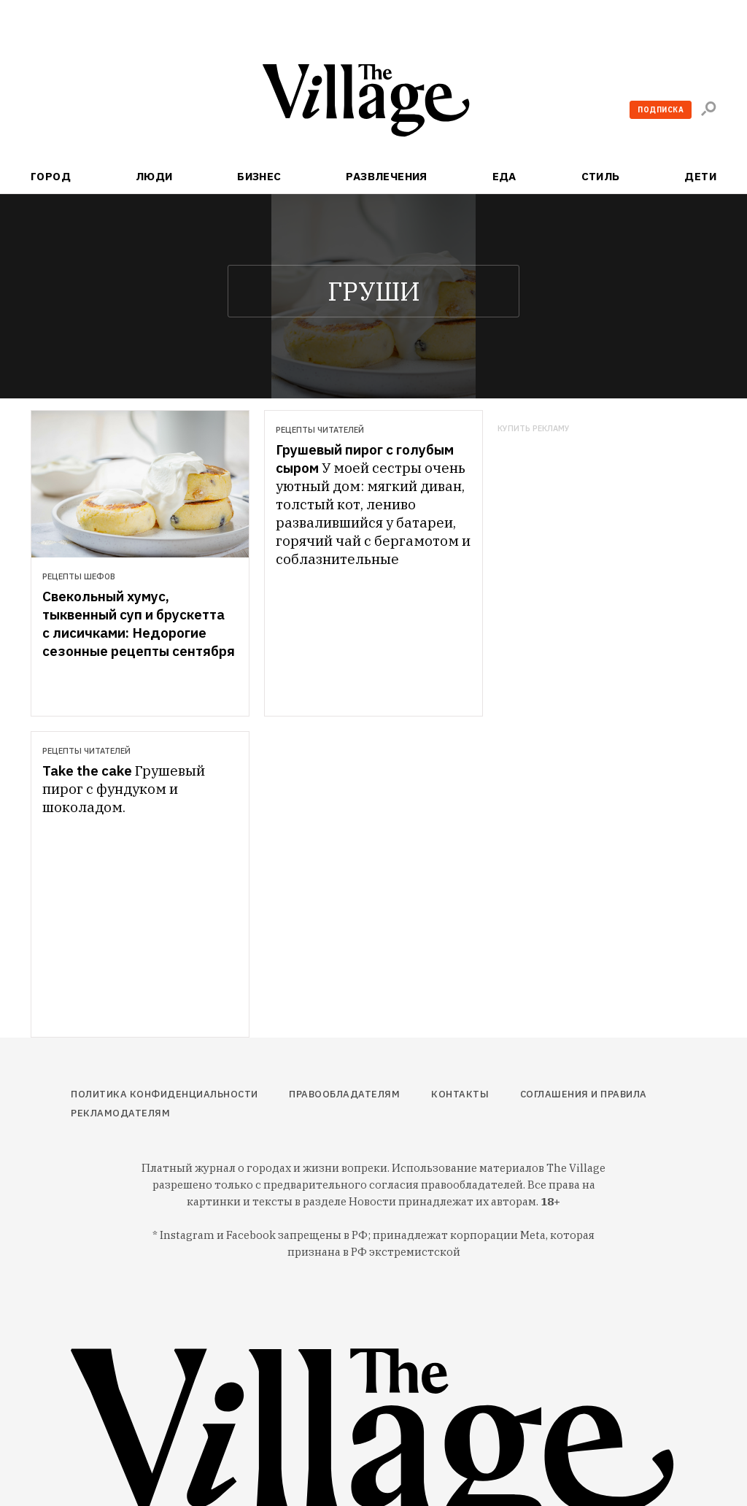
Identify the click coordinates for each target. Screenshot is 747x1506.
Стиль (600, 176)
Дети (700, 176)
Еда (504, 176)
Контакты (460, 1094)
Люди (154, 176)
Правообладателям (344, 1094)
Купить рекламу (534, 429)
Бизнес (259, 176)
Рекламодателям (120, 1113)
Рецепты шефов (78, 576)
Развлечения (386, 176)
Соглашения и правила (583, 1094)
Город (51, 176)
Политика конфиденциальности (164, 1094)
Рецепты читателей (320, 430)
